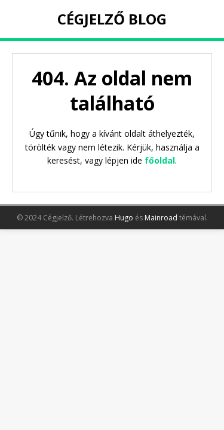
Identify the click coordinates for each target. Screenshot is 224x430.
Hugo (124, 218)
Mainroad (161, 218)
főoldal (160, 160)
